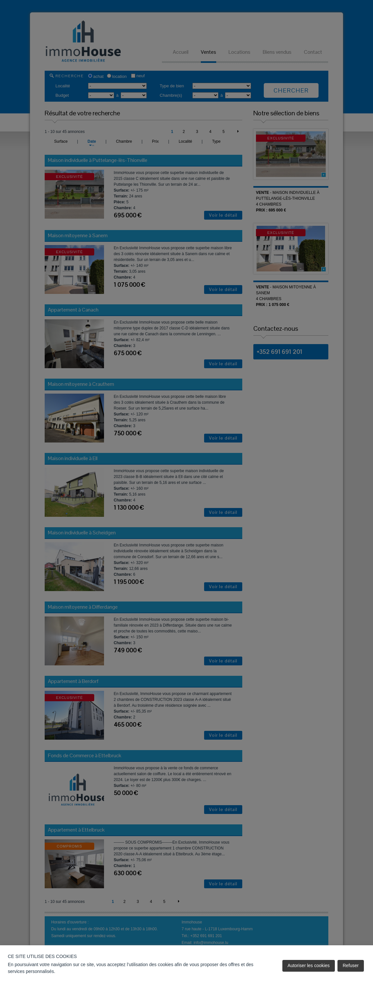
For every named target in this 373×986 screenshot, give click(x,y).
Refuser (351, 965)
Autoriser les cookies (309, 965)
